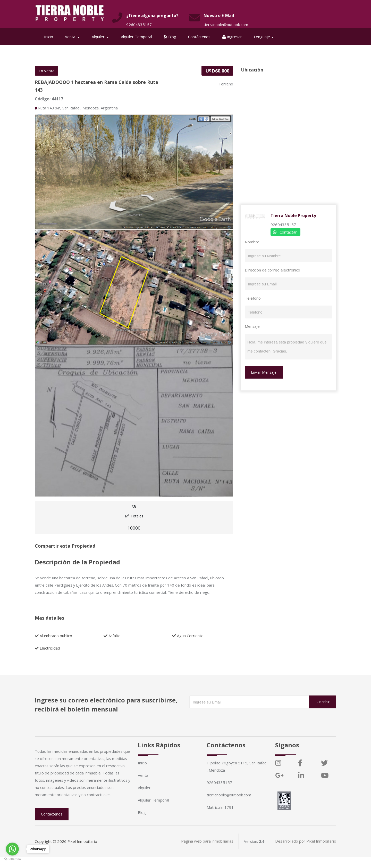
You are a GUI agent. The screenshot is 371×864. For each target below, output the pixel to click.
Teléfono (253, 298)
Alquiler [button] (99, 36)
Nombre (252, 241)
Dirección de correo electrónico (272, 270)
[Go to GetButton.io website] (12, 858)
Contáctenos (199, 36)
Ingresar (232, 36)
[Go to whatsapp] (12, 849)
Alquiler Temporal (136, 36)
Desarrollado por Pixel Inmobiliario (305, 848)
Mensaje (252, 326)
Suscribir (323, 701)
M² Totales (134, 517)
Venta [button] (71, 36)
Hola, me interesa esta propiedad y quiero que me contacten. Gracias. (288, 346)
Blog (170, 36)
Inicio (48, 36)
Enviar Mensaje (263, 372)
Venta (143, 775)
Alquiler (144, 787)
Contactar (288, 232)
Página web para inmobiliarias (207, 848)
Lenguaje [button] (262, 36)
